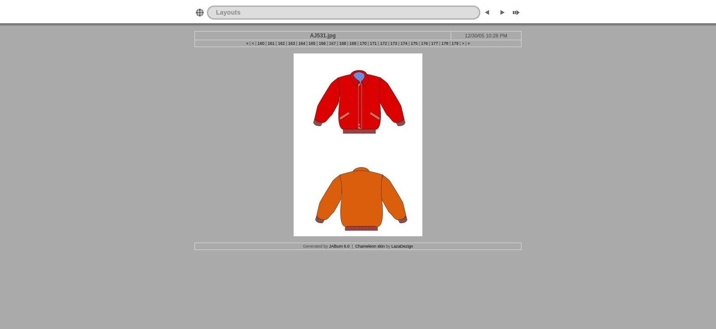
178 (445, 43)
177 (434, 43)
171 (373, 43)
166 (322, 43)
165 (312, 43)
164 (301, 43)
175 (414, 43)
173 (393, 43)
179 (455, 43)
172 (383, 43)
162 (281, 43)
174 (403, 43)
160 (261, 43)
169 (352, 43)
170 (363, 43)
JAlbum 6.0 (339, 246)
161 (271, 43)
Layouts (228, 12)
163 (291, 43)
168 (342, 43)
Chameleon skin (370, 246)
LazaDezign (402, 246)
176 (424, 43)
